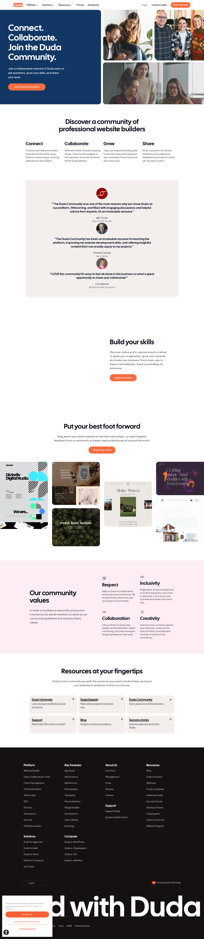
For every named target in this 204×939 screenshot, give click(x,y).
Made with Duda (154, 795)
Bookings (69, 826)
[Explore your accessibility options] (6, 932)
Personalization (73, 801)
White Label (30, 795)
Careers (109, 795)
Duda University (42, 700)
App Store (70, 770)
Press (108, 783)
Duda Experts (153, 813)
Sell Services (71, 783)
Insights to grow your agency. (96, 724)
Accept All (27, 914)
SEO (26, 801)
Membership (71, 789)
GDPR (69, 926)
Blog (83, 720)
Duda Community (140, 700)
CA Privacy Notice (82, 926)
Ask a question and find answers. (146, 703)
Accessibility (71, 813)
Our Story (110, 770)
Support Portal (112, 811)
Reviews (109, 789)
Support (37, 720)
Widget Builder (72, 807)
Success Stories (154, 801)
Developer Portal (154, 807)
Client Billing (71, 820)
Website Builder (31, 770)
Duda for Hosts (31, 854)
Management (112, 777)
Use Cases (29, 866)
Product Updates (155, 789)
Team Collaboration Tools (37, 777)
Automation (30, 813)
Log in (144, 5)
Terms (60, 926)
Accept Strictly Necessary (27, 922)
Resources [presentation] (65, 5)
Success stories (139, 720)
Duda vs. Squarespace (76, 848)
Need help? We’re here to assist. (49, 724)
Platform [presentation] (32, 5)
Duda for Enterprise (33, 860)
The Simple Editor (33, 789)
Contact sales (159, 5)
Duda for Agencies (33, 842)
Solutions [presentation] (48, 5)
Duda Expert (88, 700)
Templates (70, 795)
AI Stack (28, 807)
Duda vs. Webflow (73, 860)
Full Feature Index (32, 826)
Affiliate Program (155, 826)
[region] (27, 916)
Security (28, 820)
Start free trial (180, 4)
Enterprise (93, 5)
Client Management (34, 783)
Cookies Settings (27, 929)
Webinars (151, 783)
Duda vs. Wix (71, 854)
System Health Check (116, 817)
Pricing (80, 5)
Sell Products (71, 777)
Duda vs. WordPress (74, 842)
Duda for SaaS (31, 848)
